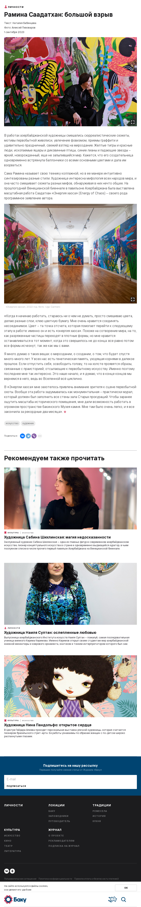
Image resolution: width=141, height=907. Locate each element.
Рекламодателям (61, 840)
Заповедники (58, 816)
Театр (8, 845)
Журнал (55, 830)
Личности (14, 6)
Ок (126, 888)
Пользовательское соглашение (20, 878)
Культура (11, 532)
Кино (8, 840)
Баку (51, 811)
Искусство (28, 533)
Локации (56, 805)
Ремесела (100, 811)
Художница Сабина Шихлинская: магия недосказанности (57, 537)
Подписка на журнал (63, 845)
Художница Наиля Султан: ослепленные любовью (50, 632)
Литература (12, 851)
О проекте (56, 835)
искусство (12, 423)
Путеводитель (59, 821)
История (99, 816)
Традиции (102, 805)
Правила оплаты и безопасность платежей (96, 878)
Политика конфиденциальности (55, 878)
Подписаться (16, 786)
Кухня (97, 821)
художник (28, 423)
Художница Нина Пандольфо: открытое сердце (48, 725)
